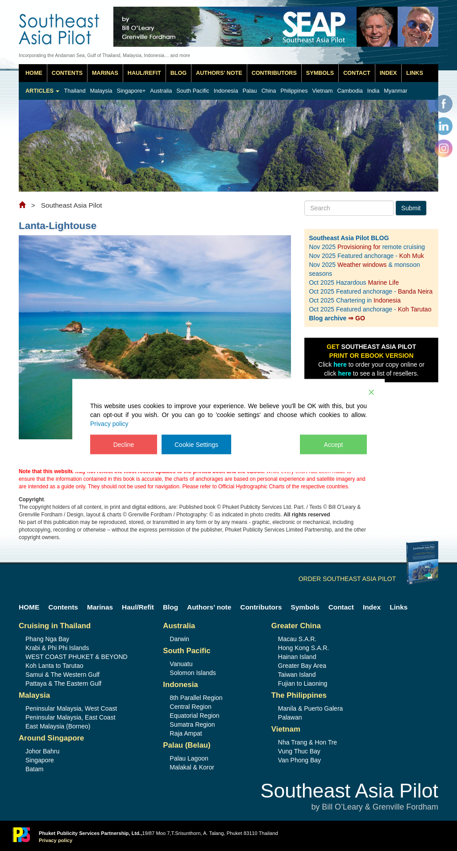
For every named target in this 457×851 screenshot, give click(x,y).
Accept (333, 444)
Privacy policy (109, 423)
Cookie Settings (196, 444)
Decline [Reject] (123, 444)
